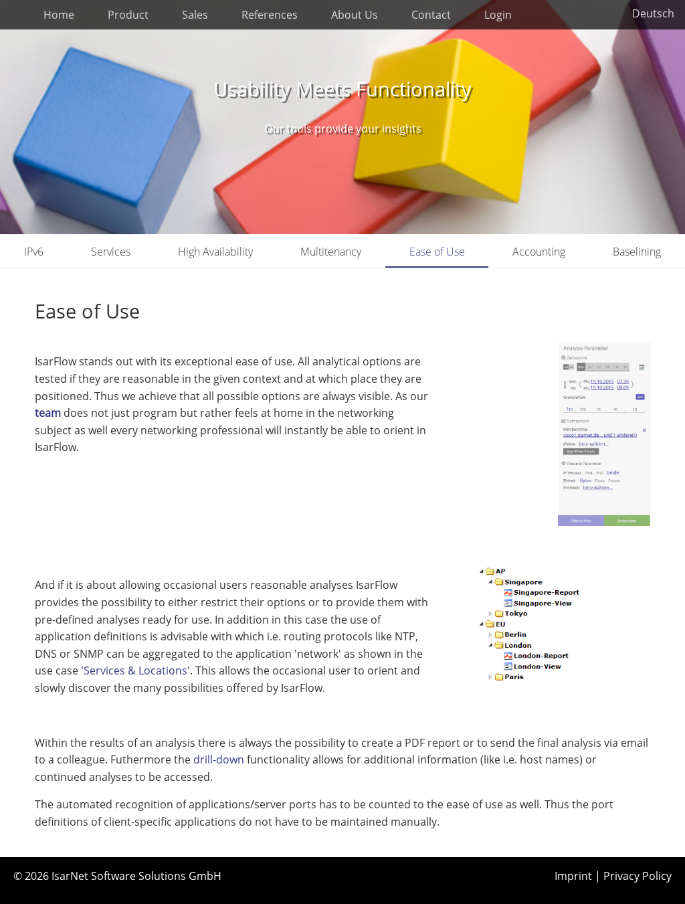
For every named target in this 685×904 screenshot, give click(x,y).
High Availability (215, 251)
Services (110, 251)
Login (498, 14)
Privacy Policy (637, 876)
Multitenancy (330, 251)
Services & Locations (135, 670)
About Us (354, 14)
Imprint (573, 876)
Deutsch (653, 13)
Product (128, 14)
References (269, 14)
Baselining (637, 251)
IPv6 (33, 251)
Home (58, 14)
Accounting (538, 251)
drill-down (220, 759)
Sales (195, 14)
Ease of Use (437, 251)
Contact (431, 14)
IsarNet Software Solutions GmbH (136, 876)
